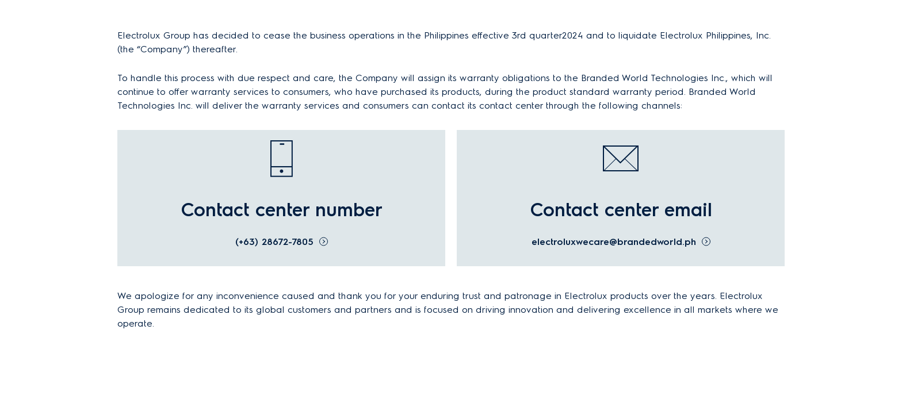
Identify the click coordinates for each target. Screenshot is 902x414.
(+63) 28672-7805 (274, 241)
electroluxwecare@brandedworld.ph (614, 241)
